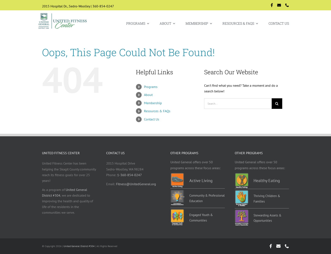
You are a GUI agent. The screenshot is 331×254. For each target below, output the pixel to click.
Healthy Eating (267, 180)
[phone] (287, 5)
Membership (153, 103)
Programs (150, 87)
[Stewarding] (241, 211)
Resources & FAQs (157, 111)
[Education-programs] (177, 191)
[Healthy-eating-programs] (241, 175)
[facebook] (272, 5)
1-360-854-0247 (129, 175)
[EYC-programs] (177, 211)
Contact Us (151, 119)
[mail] (279, 5)
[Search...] (238, 103)
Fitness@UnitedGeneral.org (136, 184)
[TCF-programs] (241, 192)
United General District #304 (79, 246)
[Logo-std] (62, 13)
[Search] (277, 103)
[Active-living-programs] (177, 175)
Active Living (201, 180)
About (148, 95)
